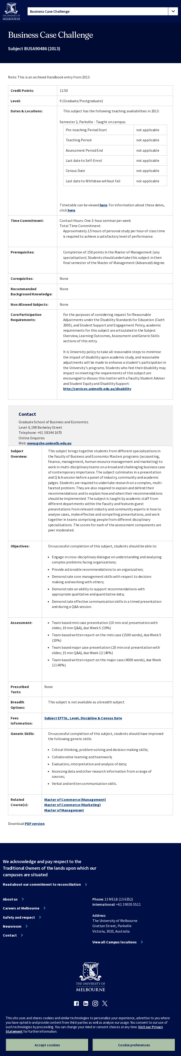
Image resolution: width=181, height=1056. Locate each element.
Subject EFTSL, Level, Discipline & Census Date (83, 718)
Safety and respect (19, 917)
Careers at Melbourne (21, 908)
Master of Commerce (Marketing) (72, 804)
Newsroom (12, 926)
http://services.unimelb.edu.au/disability (97, 388)
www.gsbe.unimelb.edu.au (49, 443)
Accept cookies (47, 1045)
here (103, 205)
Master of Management (64, 810)
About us (10, 899)
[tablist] (102, 11)
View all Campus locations (114, 942)
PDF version (35, 823)
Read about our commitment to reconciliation (42, 884)
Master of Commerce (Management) (75, 799)
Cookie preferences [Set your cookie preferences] (134, 1045)
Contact (10, 935)
